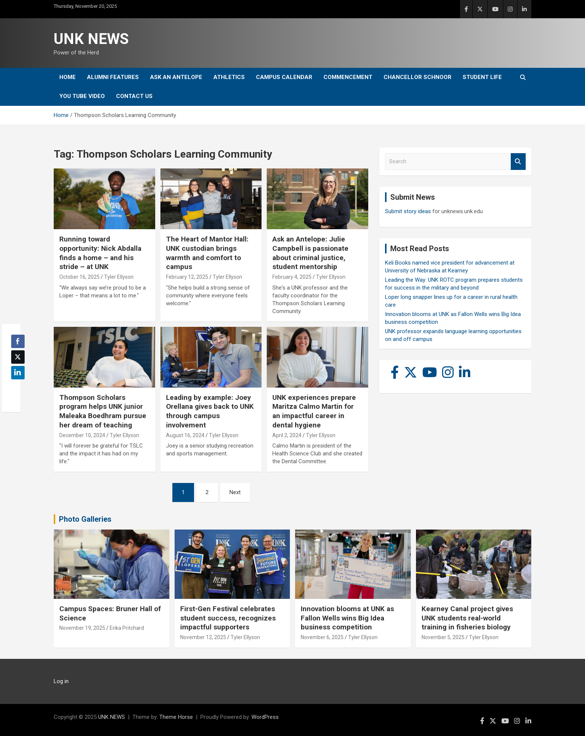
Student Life (482, 77)
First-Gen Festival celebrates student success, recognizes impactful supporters (228, 617)
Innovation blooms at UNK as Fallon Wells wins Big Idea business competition (347, 617)
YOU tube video (82, 96)
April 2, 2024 (286, 435)
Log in (61, 681)
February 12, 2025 (187, 277)
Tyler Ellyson (119, 277)
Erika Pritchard (127, 628)
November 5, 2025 (443, 637)
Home (67, 77)
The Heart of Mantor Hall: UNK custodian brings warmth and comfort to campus (207, 253)
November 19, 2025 (82, 628)
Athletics (229, 77)
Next (235, 492)
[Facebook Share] (18, 341)
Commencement (347, 77)
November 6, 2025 (322, 637)
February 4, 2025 (292, 277)
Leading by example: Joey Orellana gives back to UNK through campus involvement (210, 411)
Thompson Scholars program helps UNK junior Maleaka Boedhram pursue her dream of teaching (102, 411)
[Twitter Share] (18, 357)
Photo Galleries (85, 519)
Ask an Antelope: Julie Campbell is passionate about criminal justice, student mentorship (310, 253)
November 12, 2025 (203, 637)
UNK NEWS (91, 39)
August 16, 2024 (185, 435)
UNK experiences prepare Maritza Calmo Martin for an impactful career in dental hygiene (314, 411)
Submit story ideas (408, 211)
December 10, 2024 (82, 435)
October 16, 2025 (79, 277)
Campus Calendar (284, 77)
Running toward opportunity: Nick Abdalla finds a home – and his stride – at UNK (100, 253)
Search (518, 161)
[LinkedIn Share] (18, 372)
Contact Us (134, 96)
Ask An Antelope (176, 77)
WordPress (265, 717)
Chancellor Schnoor (417, 77)
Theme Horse (176, 717)
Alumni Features (113, 77)
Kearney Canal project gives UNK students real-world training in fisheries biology (467, 617)
